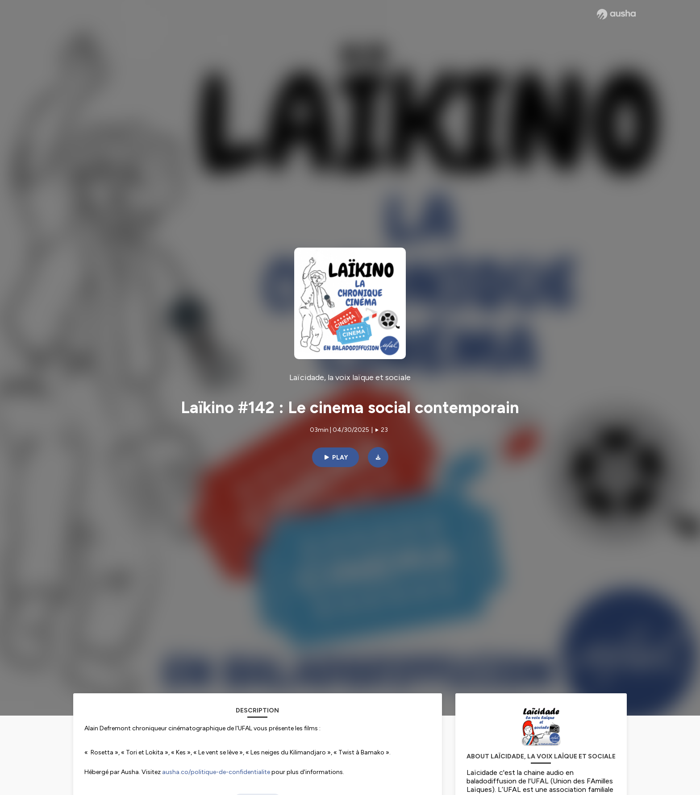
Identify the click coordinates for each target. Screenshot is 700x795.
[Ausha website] (616, 14)
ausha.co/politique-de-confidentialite (216, 772)
